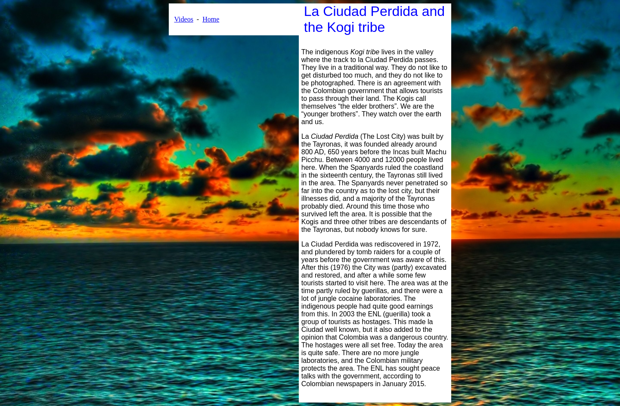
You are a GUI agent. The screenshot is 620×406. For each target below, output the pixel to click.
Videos (183, 19)
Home (210, 19)
